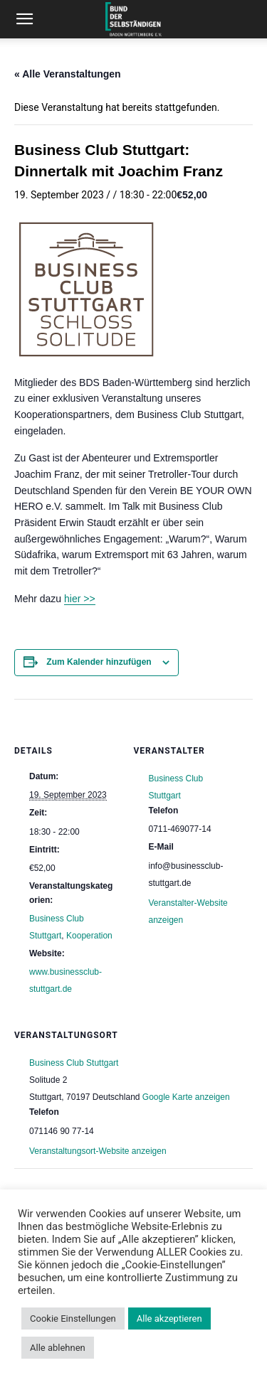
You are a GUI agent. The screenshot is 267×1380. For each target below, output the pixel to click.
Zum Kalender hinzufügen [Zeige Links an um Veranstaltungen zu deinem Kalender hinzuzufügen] (98, 662)
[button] (24, 19)
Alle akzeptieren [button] (169, 1318)
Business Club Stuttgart (73, 1063)
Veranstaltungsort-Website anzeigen (98, 1151)
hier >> (79, 598)
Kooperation (89, 936)
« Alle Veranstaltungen (67, 74)
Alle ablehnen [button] (57, 1347)
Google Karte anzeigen (186, 1097)
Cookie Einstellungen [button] (73, 1318)
